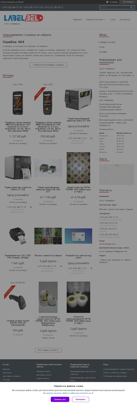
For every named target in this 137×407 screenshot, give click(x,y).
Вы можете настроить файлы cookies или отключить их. (67, 393)
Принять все (60, 399)
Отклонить (80, 399)
